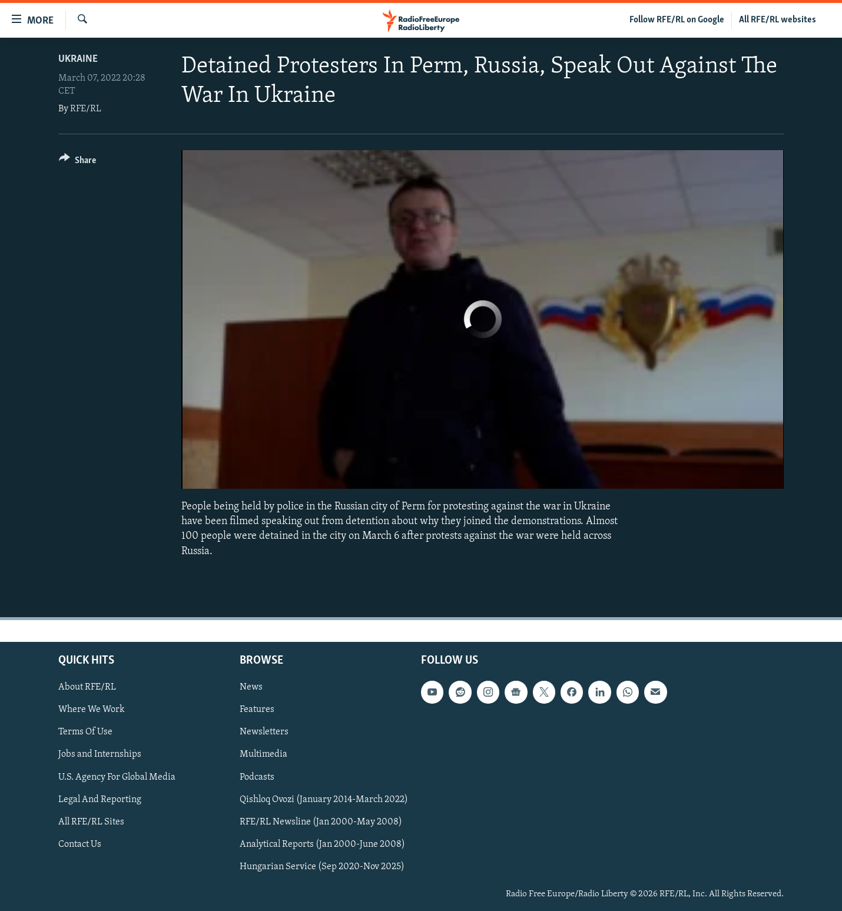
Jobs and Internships (99, 754)
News (251, 687)
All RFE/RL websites (777, 20)
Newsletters (264, 732)
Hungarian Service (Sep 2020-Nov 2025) (322, 867)
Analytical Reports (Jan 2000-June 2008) (322, 844)
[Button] (77, 162)
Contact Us (79, 844)
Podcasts (257, 776)
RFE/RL (85, 109)
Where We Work (91, 709)
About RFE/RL (87, 687)
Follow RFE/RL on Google (676, 20)
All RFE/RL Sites (91, 821)
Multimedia (263, 754)
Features (257, 709)
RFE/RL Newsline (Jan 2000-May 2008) (321, 821)
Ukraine (78, 59)
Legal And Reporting (99, 799)
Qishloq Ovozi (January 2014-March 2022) (324, 799)
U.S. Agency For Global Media (116, 776)
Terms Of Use (85, 732)
